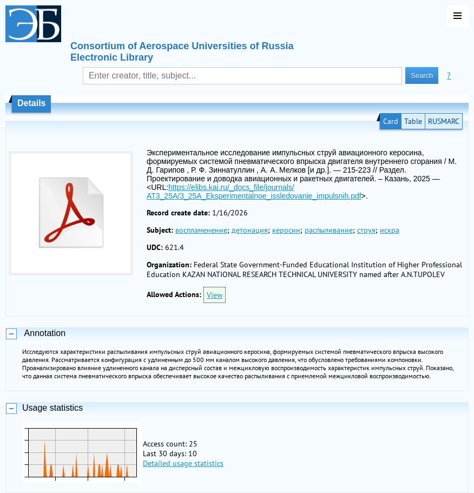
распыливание (329, 230)
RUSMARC (443, 121)
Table (413, 121)
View (214, 295)
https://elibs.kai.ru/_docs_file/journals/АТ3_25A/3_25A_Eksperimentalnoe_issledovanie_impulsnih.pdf (254, 191)
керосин (286, 230)
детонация (250, 230)
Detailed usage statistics (183, 463)
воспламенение (201, 230)
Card (390, 121)
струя (366, 230)
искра (389, 230)
